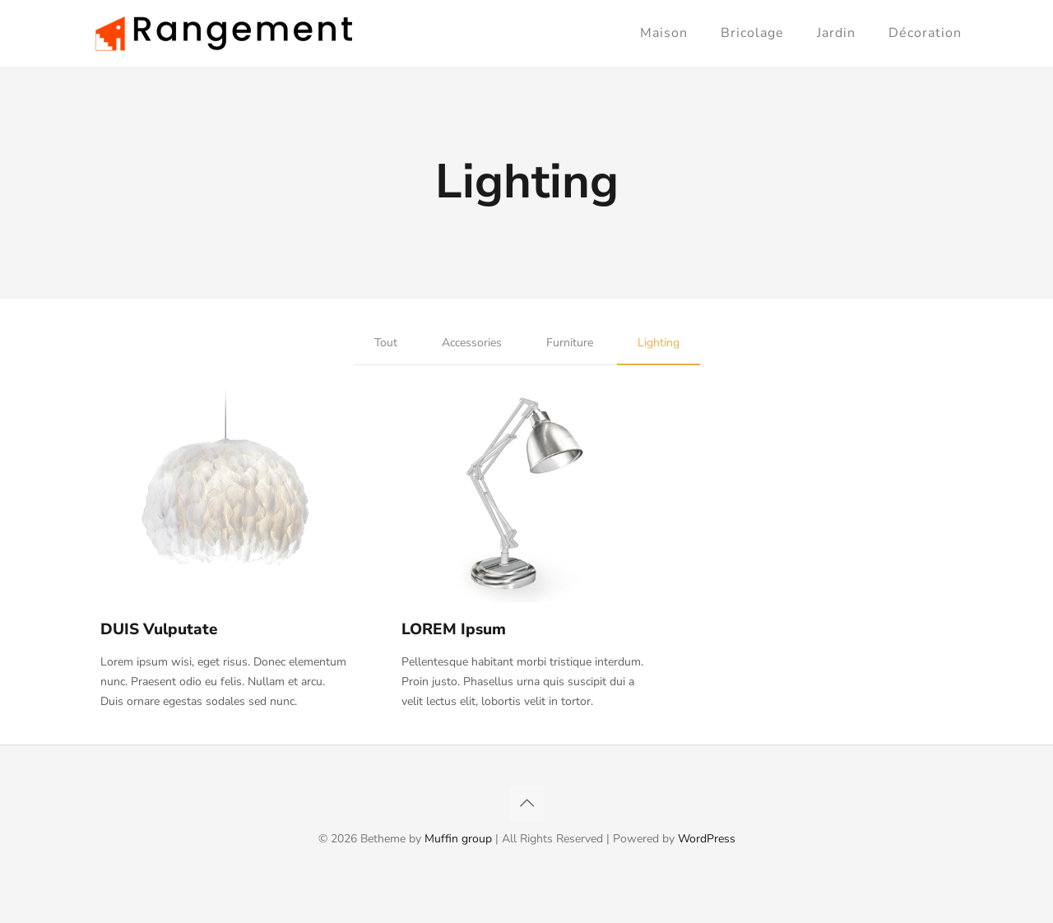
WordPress (706, 838)
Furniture (569, 342)
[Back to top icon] (526, 803)
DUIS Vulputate (158, 629)
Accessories (472, 342)
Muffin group (458, 838)
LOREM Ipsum (453, 629)
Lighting (659, 342)
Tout (385, 342)
